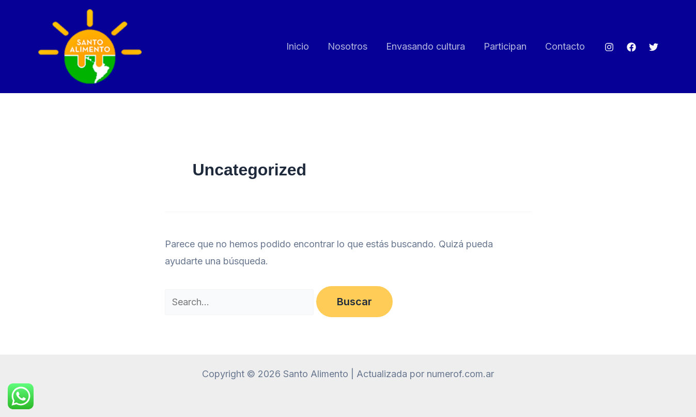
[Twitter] (653, 47)
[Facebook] (631, 47)
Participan (505, 46)
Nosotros (347, 46)
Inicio (297, 46)
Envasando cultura (425, 46)
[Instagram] (609, 47)
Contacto (565, 46)
